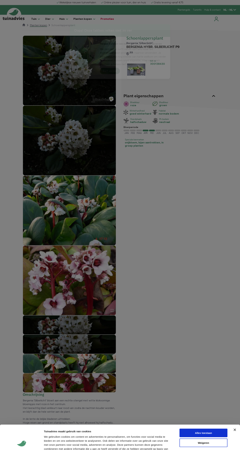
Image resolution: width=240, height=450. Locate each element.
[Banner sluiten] (235, 367)
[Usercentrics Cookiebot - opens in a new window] (21, 403)
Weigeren (203, 380)
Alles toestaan (203, 370)
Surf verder (110, 70)
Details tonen (181, 403)
